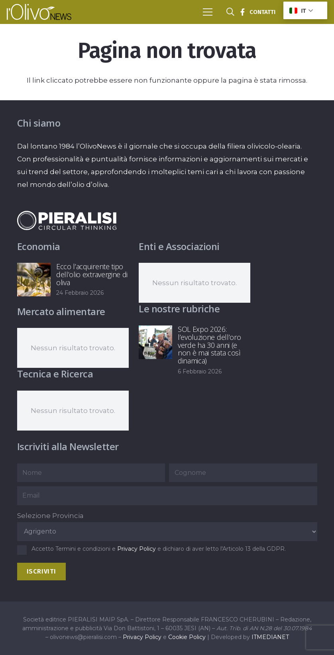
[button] (207, 12)
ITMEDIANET (270, 637)
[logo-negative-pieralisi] (67, 220)
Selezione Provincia (50, 516)
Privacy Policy (136, 548)
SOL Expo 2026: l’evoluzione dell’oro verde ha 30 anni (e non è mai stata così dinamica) (209, 344)
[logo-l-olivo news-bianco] (39, 12)
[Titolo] (242, 12)
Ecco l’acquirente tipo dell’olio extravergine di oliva (92, 274)
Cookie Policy (187, 637)
